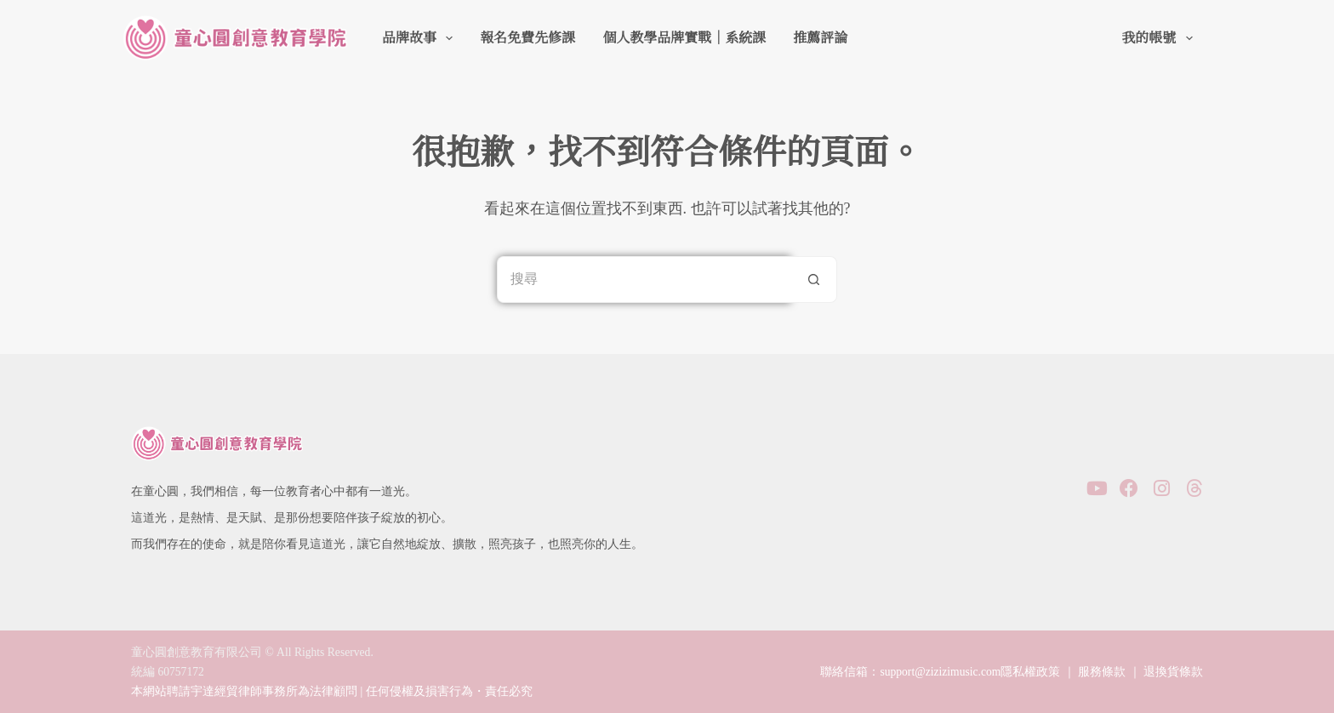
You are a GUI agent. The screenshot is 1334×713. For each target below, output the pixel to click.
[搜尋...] (643, 279)
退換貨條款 (1173, 671)
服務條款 (1102, 671)
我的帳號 (1160, 38)
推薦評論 (820, 38)
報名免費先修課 (527, 38)
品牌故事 (420, 38)
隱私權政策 (1030, 671)
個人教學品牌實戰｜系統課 (684, 38)
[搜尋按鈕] (813, 279)
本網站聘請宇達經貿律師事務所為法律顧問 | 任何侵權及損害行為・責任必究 (332, 691)
